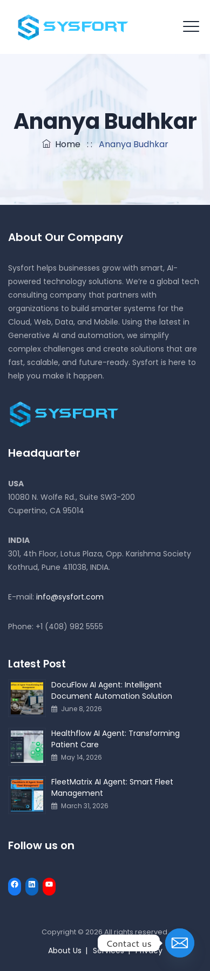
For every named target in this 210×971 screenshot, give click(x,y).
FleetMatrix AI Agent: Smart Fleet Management (112, 787)
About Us (65, 950)
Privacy (149, 950)
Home (61, 144)
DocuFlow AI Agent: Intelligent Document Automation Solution (111, 690)
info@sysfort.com (70, 596)
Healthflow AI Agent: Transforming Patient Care (115, 739)
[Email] (179, 943)
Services (108, 950)
